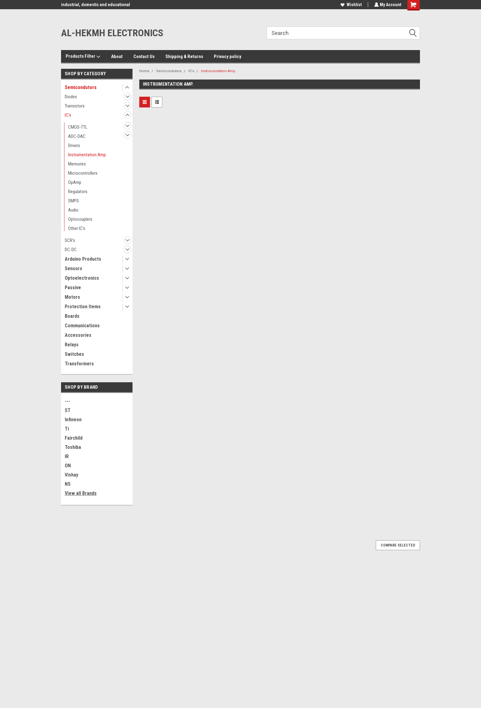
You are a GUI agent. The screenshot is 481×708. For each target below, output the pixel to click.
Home (144, 71)
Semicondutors (81, 87)
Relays (72, 345)
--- (67, 401)
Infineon (73, 419)
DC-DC (71, 249)
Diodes (71, 96)
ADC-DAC (77, 136)
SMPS (73, 201)
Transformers (79, 364)
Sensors (73, 268)
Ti (67, 429)
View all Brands (81, 493)
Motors (72, 297)
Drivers (74, 145)
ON (68, 466)
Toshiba (73, 447)
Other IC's (76, 228)
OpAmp (74, 182)
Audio (73, 210)
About (117, 56)
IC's (68, 115)
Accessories (78, 335)
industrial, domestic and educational (95, 4)
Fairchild (74, 438)
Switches (74, 354)
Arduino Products (83, 259)
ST (68, 410)
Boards (72, 316)
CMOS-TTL (77, 127)
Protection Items (83, 306)
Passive (73, 287)
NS (68, 484)
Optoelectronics (82, 278)
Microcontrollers (83, 173)
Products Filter (83, 56)
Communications (82, 326)
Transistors (75, 106)
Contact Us (144, 56)
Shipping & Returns (184, 56)
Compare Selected (398, 545)
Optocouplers (80, 219)
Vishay (71, 475)
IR (67, 456)
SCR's (70, 240)
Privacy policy (227, 56)
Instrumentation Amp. (87, 155)
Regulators (77, 191)
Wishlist (350, 4)
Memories (77, 164)
